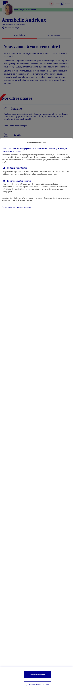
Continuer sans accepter (36, 142)
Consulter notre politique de (18, 207)
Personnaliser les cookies (39, 685)
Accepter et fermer (37, 674)
